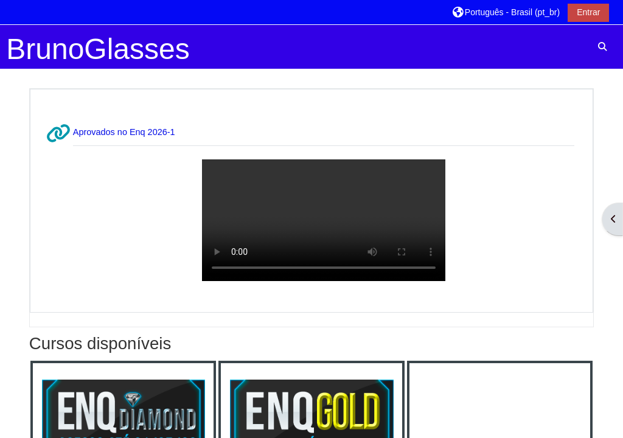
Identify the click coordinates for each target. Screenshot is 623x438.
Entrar (588, 12)
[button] (506, 11)
